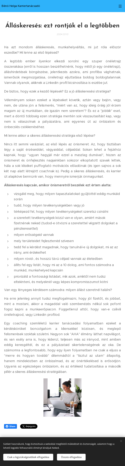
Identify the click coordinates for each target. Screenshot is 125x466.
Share (10, 426)
